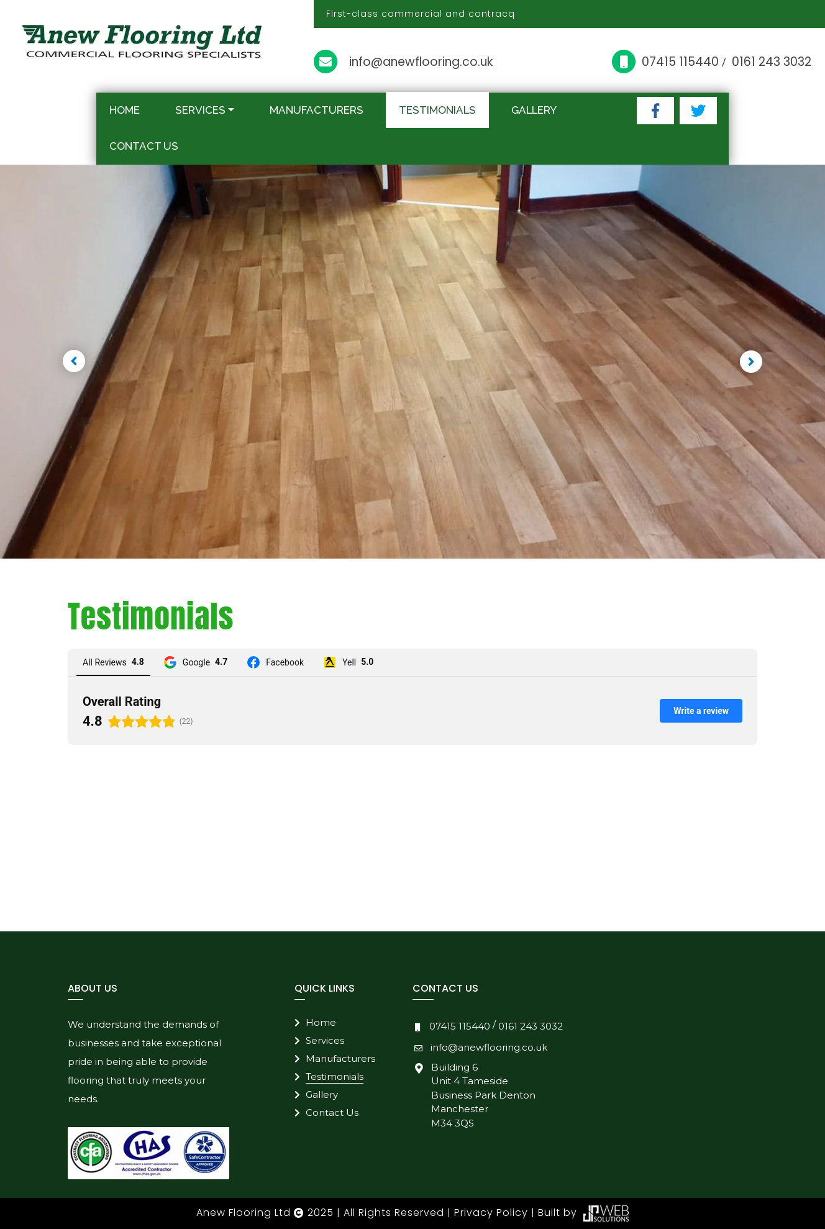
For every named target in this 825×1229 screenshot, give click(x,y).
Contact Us (143, 146)
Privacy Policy (491, 1213)
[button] (74, 362)
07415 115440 (682, 61)
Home (124, 110)
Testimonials (437, 110)
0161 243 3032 (771, 61)
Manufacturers (316, 110)
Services (200, 110)
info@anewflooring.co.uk (421, 61)
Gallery (534, 110)
